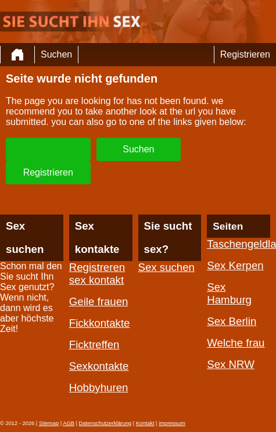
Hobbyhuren (98, 387)
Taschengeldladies (238, 244)
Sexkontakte (99, 366)
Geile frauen (98, 301)
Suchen (56, 54)
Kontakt (145, 423)
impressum (172, 423)
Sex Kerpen (235, 265)
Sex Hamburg (229, 293)
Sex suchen (166, 267)
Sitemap (49, 423)
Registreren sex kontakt (97, 273)
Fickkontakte (99, 323)
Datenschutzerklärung (105, 423)
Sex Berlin (231, 321)
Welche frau (235, 343)
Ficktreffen (94, 344)
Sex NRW (231, 364)
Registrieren (245, 54)
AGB (68, 423)
